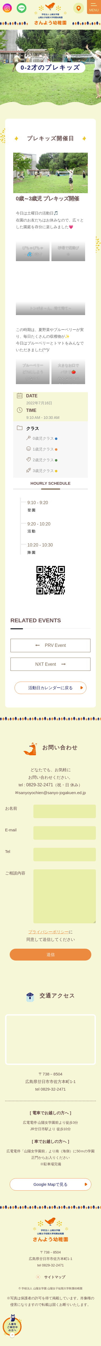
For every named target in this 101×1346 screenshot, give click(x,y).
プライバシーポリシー (48, 932)
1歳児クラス (41, 449)
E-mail (11, 830)
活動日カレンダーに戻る (50, 687)
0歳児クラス (41, 438)
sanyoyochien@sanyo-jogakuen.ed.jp (52, 792)
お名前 (11, 808)
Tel (7, 851)
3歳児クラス (41, 471)
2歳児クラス (41, 460)
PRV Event (50, 645)
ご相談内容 (15, 873)
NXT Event (50, 664)
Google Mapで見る (50, 1184)
